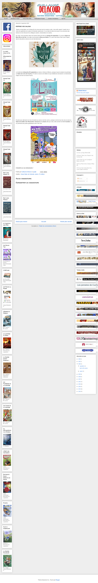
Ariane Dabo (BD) (27, 18)
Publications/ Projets (39, 18)
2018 (79, 376)
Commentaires (81, 181)
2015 (79, 384)
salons (36, 174)
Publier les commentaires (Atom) (47, 226)
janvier (81, 371)
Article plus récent (21, 221)
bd (28, 174)
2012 (79, 391)
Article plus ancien (66, 221)
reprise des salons (84, 368)
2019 (79, 374)
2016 (79, 381)
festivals (32, 174)
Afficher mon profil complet (83, 92)
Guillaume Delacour (82, 90)
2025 (79, 359)
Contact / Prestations (53, 18)
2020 (79, 364)
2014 (79, 386)
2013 (79, 389)
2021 (79, 361)
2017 (79, 379)
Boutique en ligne (15, 18)
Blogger (58, 580)
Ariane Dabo (24, 174)
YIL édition (42, 174)
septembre (82, 366)
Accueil (6, 18)
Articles (80, 178)
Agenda (63, 18)
